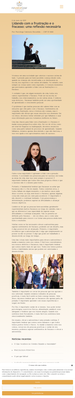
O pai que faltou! (21, 356)
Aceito (37, 382)
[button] (72, 365)
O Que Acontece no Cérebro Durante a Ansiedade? (35, 344)
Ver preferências (37, 393)
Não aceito (38, 388)
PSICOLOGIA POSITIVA (24, 350)
